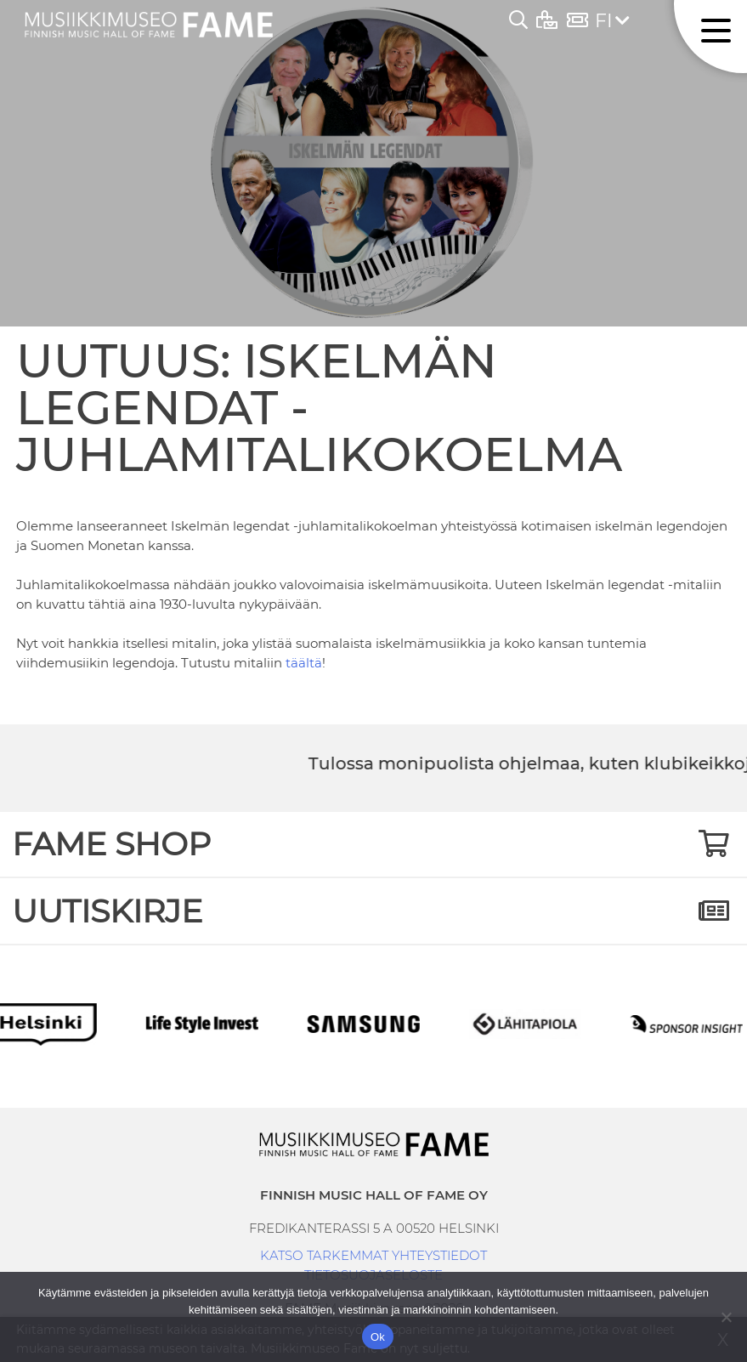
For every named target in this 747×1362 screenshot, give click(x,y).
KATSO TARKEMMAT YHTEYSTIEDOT (373, 1255)
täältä (304, 663)
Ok (378, 1337)
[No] (725, 1316)
